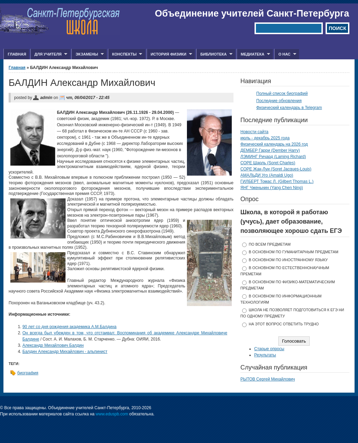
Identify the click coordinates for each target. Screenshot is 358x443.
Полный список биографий (282, 93)
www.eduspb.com (112, 414)
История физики (169, 54)
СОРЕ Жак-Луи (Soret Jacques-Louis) (275, 169)
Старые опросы (269, 348)
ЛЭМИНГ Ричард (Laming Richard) (273, 156)
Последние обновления (279, 100)
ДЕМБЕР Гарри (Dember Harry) (270, 150)
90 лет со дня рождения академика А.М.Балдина (69, 326)
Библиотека (214, 54)
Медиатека (253, 54)
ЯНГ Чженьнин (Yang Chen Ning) (271, 187)
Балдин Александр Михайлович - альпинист (64, 351)
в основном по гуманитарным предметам (293, 252)
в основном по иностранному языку (288, 260)
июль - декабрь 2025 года (265, 138)
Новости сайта (254, 131)
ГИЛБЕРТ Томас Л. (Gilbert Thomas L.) (277, 181)
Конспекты (125, 54)
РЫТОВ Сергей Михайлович (267, 379)
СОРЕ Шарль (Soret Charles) (267, 162)
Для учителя (48, 54)
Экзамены (87, 54)
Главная (17, 54)
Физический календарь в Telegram (289, 107)
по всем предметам (269, 244)
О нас (285, 54)
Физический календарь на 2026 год (274, 144)
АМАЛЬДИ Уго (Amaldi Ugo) (266, 175)
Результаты (265, 355)
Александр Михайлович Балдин (53, 345)
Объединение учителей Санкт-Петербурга (252, 13)
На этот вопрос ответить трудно (284, 324)
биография (27, 373)
